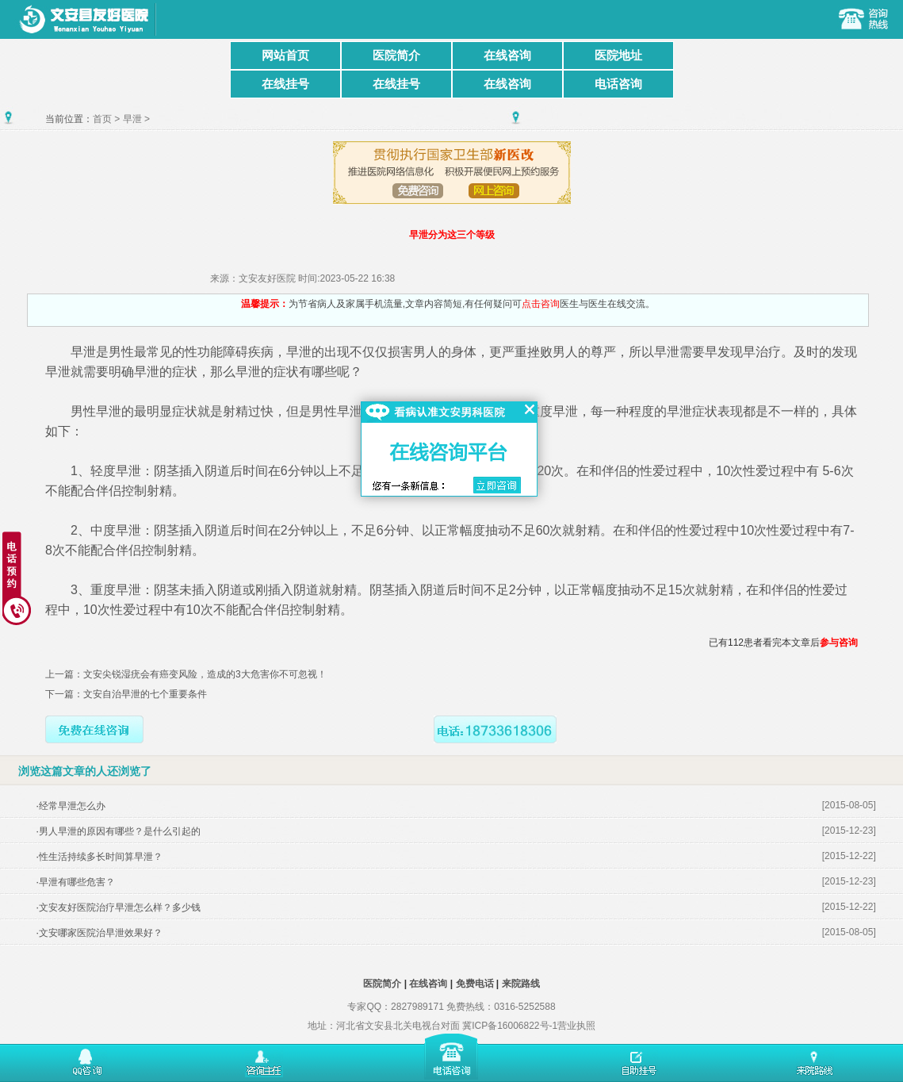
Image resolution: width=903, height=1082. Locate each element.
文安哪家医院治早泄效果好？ (101, 932)
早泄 (132, 119)
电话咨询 (618, 83)
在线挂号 (285, 83)
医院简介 (396, 55)
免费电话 (475, 983)
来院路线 (521, 983)
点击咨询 (541, 303)
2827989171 (417, 1006)
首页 (102, 119)
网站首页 (285, 55)
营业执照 (576, 1025)
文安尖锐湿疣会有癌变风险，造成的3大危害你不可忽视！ (205, 674)
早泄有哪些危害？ (77, 882)
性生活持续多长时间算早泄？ (101, 856)
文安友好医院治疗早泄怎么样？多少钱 (120, 907)
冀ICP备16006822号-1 (509, 1025)
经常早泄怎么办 (72, 806)
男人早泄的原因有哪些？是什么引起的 (120, 831)
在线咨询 (507, 55)
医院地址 (618, 55)
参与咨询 (839, 642)
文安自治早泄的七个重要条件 (145, 694)
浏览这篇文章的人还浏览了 (84, 771)
